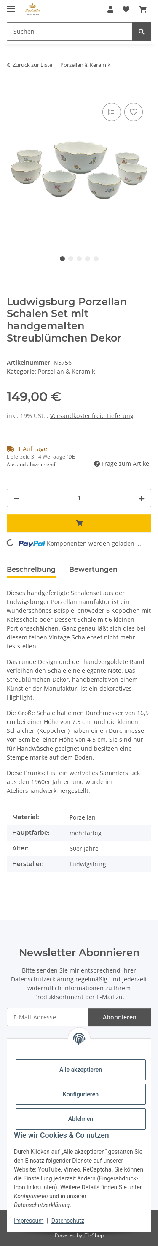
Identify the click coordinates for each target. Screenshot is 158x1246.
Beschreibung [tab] (31, 570)
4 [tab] (87, 258)
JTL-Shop (93, 1235)
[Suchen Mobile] (69, 31)
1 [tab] (62, 258)
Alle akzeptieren (80, 1069)
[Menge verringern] (16, 498)
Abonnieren (120, 1017)
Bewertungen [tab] (93, 570)
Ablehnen (80, 1118)
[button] (110, 9)
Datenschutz (67, 1220)
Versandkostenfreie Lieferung (92, 416)
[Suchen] (141, 31)
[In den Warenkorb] (13, 91)
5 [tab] (96, 258)
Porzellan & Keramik (66, 371)
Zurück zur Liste (32, 64)
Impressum (28, 1220)
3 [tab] (79, 258)
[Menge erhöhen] (141, 498)
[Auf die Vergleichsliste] (111, 112)
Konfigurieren (81, 1094)
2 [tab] (70, 258)
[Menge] (79, 498)
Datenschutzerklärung (42, 979)
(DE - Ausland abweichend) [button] (42, 460)
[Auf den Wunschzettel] (133, 112)
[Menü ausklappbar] (11, 5)
